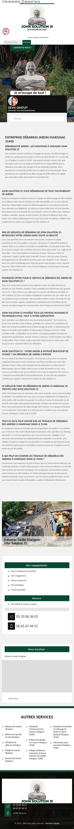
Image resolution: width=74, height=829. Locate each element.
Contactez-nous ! (23, 47)
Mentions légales (52, 823)
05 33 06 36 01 (11, 1)
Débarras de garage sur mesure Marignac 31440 (38, 742)
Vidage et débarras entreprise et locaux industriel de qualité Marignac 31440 (37, 754)
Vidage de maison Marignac (12, 751)
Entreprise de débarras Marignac (13, 743)
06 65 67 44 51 (31, 1)
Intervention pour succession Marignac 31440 (62, 745)
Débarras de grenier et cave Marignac (13, 735)
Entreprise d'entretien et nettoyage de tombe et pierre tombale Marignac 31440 (62, 731)
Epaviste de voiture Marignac (13, 759)
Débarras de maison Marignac (13, 727)
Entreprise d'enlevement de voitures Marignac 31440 (36, 730)
